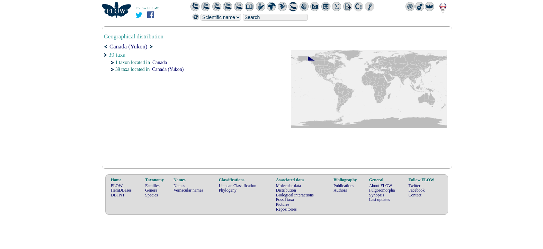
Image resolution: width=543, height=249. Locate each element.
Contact (415, 195)
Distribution (286, 190)
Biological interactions (295, 195)
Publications (343, 185)
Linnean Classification (237, 185)
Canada (159, 62)
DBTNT (118, 195)
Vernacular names (188, 190)
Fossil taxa (285, 199)
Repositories (286, 209)
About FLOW (380, 185)
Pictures (283, 204)
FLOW (117, 185)
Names (179, 185)
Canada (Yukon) (168, 69)
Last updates (379, 199)
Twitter (414, 185)
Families (152, 185)
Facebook (417, 190)
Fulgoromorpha (382, 190)
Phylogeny (228, 190)
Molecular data (288, 185)
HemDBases (121, 190)
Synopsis (376, 195)
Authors (340, 190)
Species (151, 195)
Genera (151, 190)
